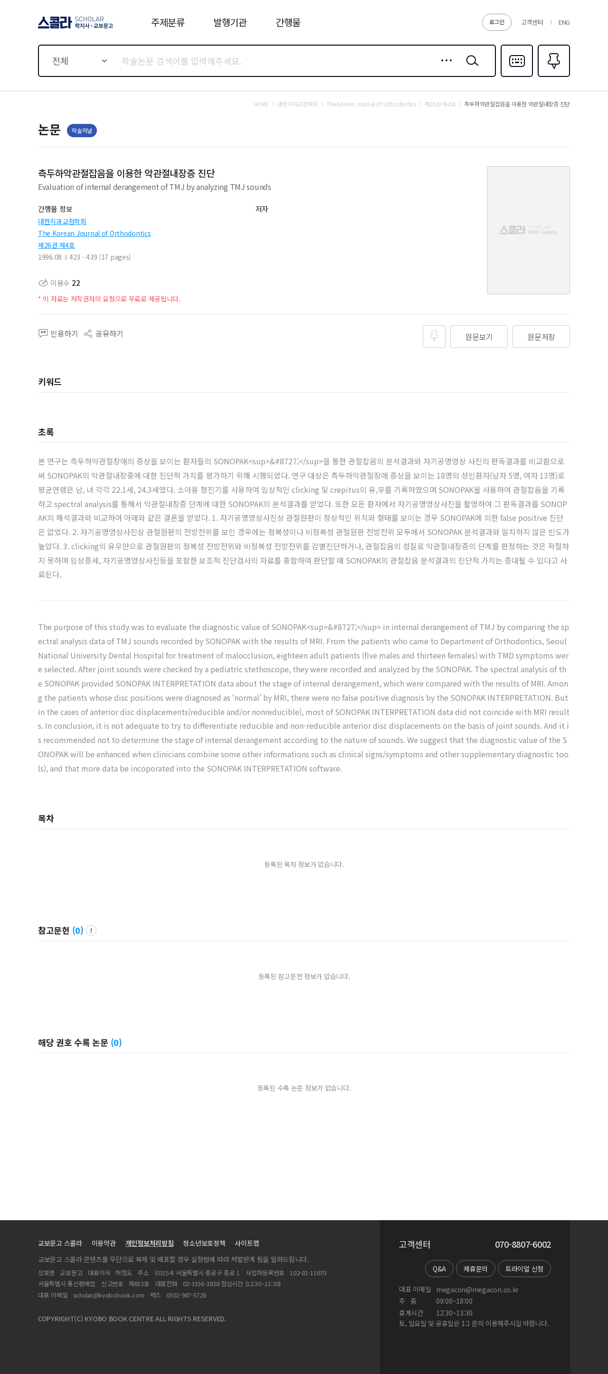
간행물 (288, 22)
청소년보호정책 (204, 1243)
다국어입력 (517, 76)
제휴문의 (476, 1268)
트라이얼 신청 (524, 1268)
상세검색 (444, 67)
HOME (261, 104)
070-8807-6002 (523, 1244)
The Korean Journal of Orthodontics (94, 233)
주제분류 (168, 22)
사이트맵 (247, 1243)
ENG (564, 22)
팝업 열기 (91, 930)
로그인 (496, 22)
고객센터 (532, 22)
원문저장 (541, 336)
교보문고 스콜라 (60, 1243)
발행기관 (230, 22)
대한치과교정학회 (62, 221)
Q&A (439, 1268)
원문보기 (479, 336)
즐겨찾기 (553, 76)
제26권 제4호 (56, 245)
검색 (470, 67)
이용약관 (104, 1243)
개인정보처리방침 (149, 1243)
